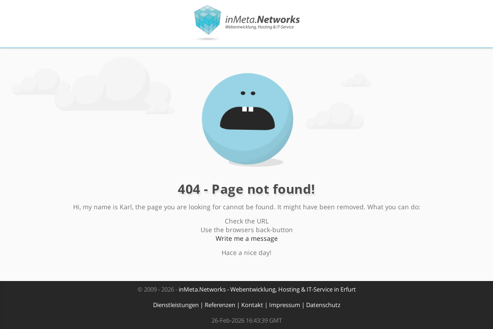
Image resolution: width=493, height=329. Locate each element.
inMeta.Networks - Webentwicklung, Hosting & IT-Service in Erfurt (267, 289)
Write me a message (247, 238)
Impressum (284, 305)
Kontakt (252, 305)
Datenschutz (323, 305)
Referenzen (220, 305)
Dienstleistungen (176, 305)
